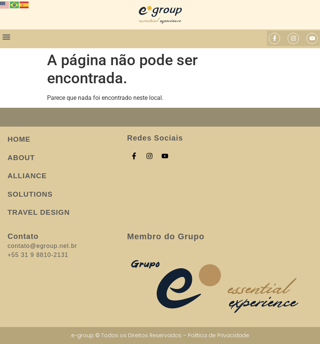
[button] (6, 37)
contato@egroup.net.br (42, 246)
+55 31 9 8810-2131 (38, 255)
